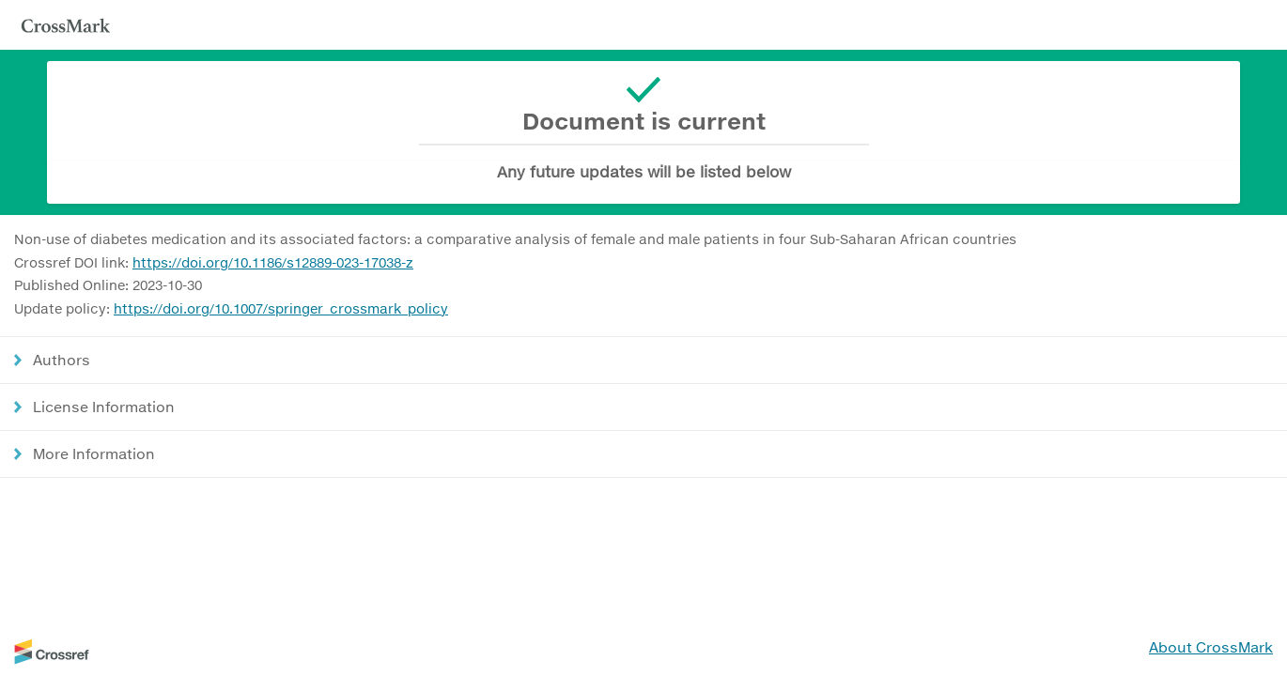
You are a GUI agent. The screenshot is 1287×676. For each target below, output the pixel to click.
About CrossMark (1211, 646)
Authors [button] (61, 359)
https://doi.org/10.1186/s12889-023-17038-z (272, 262)
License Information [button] (104, 406)
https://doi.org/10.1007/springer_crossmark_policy (281, 308)
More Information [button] (94, 453)
